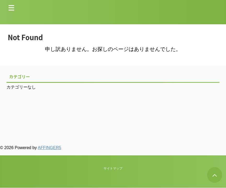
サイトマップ (113, 124)
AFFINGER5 (49, 147)
